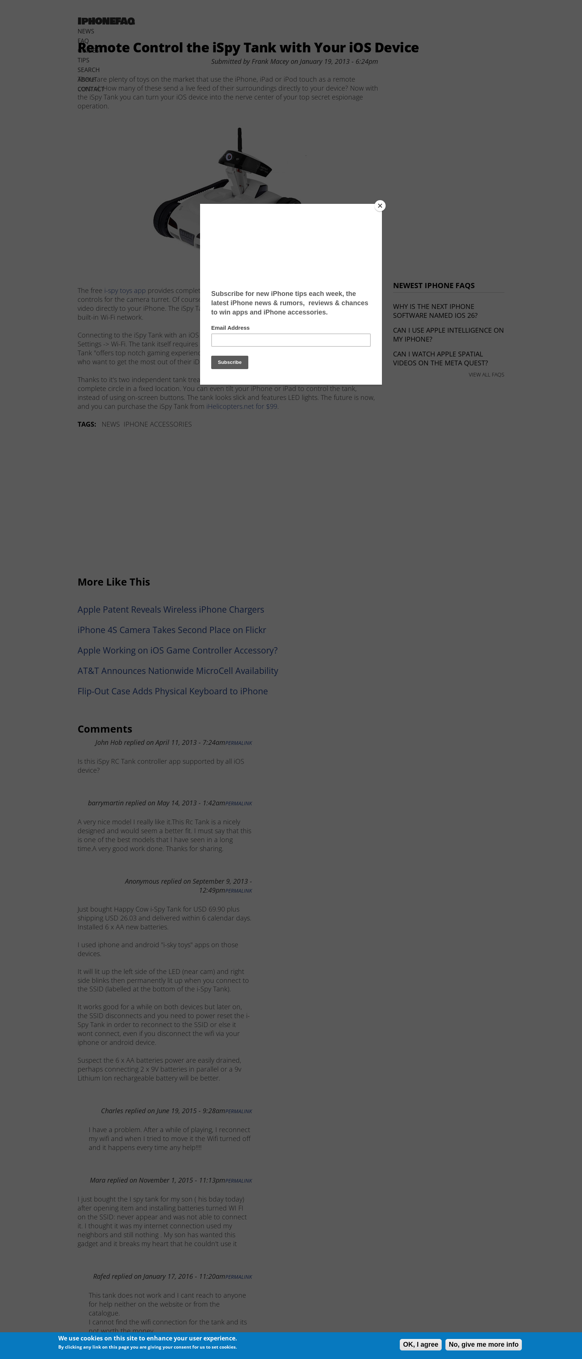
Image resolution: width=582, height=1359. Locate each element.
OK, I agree (420, 1344)
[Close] (380, 205)
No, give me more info (484, 1344)
